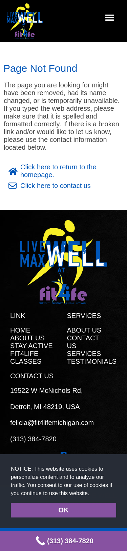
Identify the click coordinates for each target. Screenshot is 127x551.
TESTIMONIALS (92, 361)
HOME (20, 330)
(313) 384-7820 (33, 439)
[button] (92, 493)
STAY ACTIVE (31, 345)
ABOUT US (27, 338)
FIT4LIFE (24, 353)
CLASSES (25, 361)
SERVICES (84, 353)
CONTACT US (83, 341)
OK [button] (64, 510)
